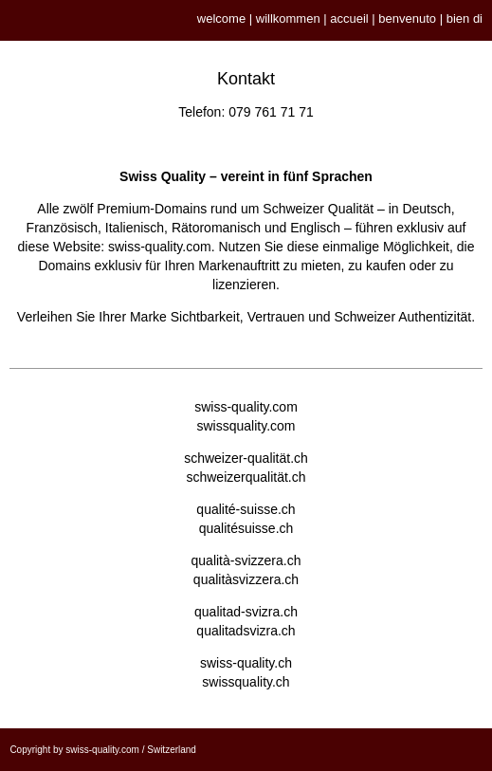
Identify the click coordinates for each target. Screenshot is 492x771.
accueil (349, 18)
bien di (464, 18)
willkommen (288, 18)
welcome (221, 18)
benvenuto (407, 18)
